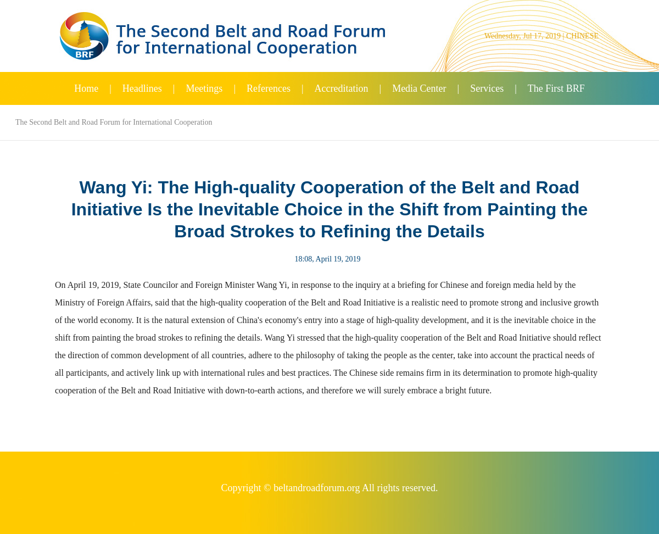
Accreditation (341, 88)
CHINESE (582, 36)
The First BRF (556, 88)
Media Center (419, 88)
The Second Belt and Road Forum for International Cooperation (113, 122)
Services (487, 88)
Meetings (204, 88)
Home (86, 88)
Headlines (142, 88)
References (269, 88)
